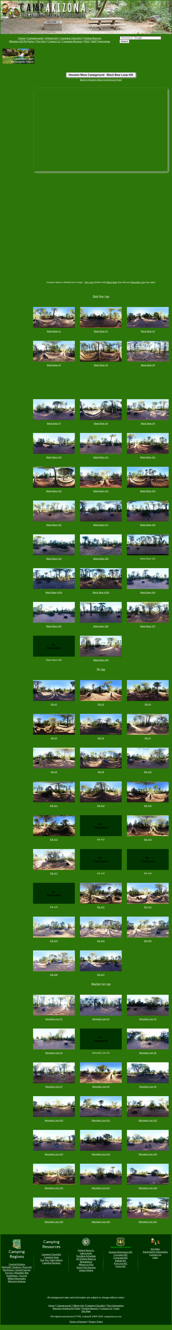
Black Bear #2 (101, 331)
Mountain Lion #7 (53, 1086)
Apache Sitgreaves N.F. (121, 1252)
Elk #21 (101, 907)
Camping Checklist (71, 38)
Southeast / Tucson (16, 1275)
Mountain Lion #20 (101, 1222)
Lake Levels (86, 1253)
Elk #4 (148, 704)
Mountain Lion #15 (148, 1154)
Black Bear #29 (100, 660)
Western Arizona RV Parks (66, 1308)
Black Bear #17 (100, 525)
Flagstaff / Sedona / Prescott (17, 1267)
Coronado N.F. (120, 1257)
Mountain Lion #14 (101, 1154)
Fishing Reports (92, 38)
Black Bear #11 (100, 457)
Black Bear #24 (147, 592)
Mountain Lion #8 (100, 1086)
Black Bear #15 (147, 491)
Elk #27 (101, 974)
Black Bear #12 (147, 457)
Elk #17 (54, 873)
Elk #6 (101, 738)
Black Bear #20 (100, 558)
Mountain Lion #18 (148, 1188)
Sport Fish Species (86, 1267)
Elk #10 (147, 772)
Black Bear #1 (54, 331)
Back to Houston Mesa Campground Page (101, 80)
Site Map (155, 1249)
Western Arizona (17, 1281)
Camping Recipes (72, 41)
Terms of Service (78, 1321)
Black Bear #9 (148, 423)
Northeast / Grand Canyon (17, 1269)
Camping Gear (51, 1257)
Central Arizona (17, 1264)
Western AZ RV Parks (21, 41)
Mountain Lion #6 (147, 1053)
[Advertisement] (50, 55)
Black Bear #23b (101, 592)
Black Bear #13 (53, 491)
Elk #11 (54, 806)
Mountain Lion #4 (53, 1053)
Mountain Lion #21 (148, 1222)
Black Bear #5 (101, 365)
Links (155, 1257)
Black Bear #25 (53, 626)
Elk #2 (54, 704)
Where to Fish (86, 1264)
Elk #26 (54, 974)
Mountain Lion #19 (54, 1222)
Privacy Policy (96, 1321)
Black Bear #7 (54, 423)
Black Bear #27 (147, 626)
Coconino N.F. (121, 1254)
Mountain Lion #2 (100, 1019)
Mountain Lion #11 (101, 1120)
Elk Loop (89, 282)
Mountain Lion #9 (147, 1086)
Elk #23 (54, 941)
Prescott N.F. (120, 1263)
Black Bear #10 (53, 457)
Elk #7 (148, 738)
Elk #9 (101, 772)
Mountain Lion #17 (101, 1188)
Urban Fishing (86, 1270)
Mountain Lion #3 (147, 1019)
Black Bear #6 (148, 365)
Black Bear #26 (100, 626)
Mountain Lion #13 (54, 1154)
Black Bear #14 (100, 491)
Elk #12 (101, 806)
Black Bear (112, 282)
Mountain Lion (138, 282)
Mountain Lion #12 (148, 1120)
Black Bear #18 (147, 525)
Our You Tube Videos (51, 1260)
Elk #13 (147, 806)
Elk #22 (147, 907)
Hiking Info (51, 38)
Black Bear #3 (148, 331)
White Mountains (17, 1278)
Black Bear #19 (53, 558)
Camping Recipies (51, 1262)
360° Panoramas (100, 41)
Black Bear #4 (54, 365)
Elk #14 (54, 839)
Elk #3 (101, 704)
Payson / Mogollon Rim (17, 1272)
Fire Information (115, 1305)
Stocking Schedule (86, 1256)
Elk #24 (101, 941)
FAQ (86, 41)
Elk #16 (147, 839)
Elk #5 (54, 738)
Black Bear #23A (54, 592)
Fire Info (41, 41)
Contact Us (53, 41)
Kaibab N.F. (120, 1260)
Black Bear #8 (101, 423)
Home (21, 38)
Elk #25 (147, 941)
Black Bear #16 (53, 525)
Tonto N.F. (120, 1266)
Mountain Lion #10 (54, 1120)
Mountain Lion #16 (54, 1188)
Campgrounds (35, 38)
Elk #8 (54, 772)
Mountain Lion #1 (53, 1019)
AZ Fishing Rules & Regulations (86, 1260)
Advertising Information (155, 1251)
